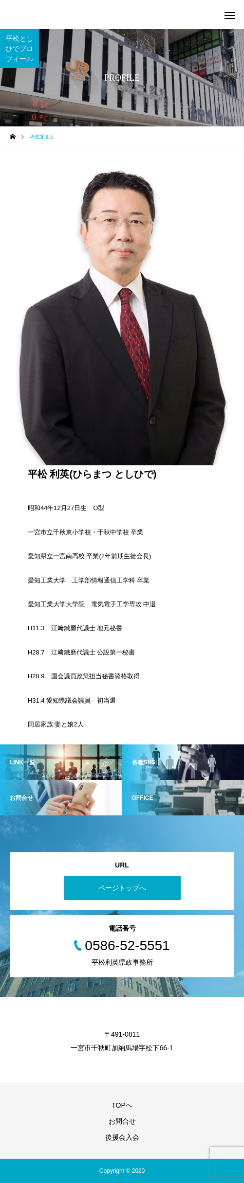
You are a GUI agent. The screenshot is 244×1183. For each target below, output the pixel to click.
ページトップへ (122, 888)
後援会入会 (122, 1137)
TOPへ (122, 1105)
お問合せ (122, 1121)
